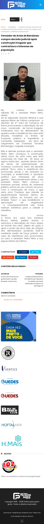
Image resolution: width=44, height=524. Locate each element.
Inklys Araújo (28, 516)
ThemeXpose (16, 513)
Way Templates (35, 513)
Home (3, 20)
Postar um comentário (13, 299)
